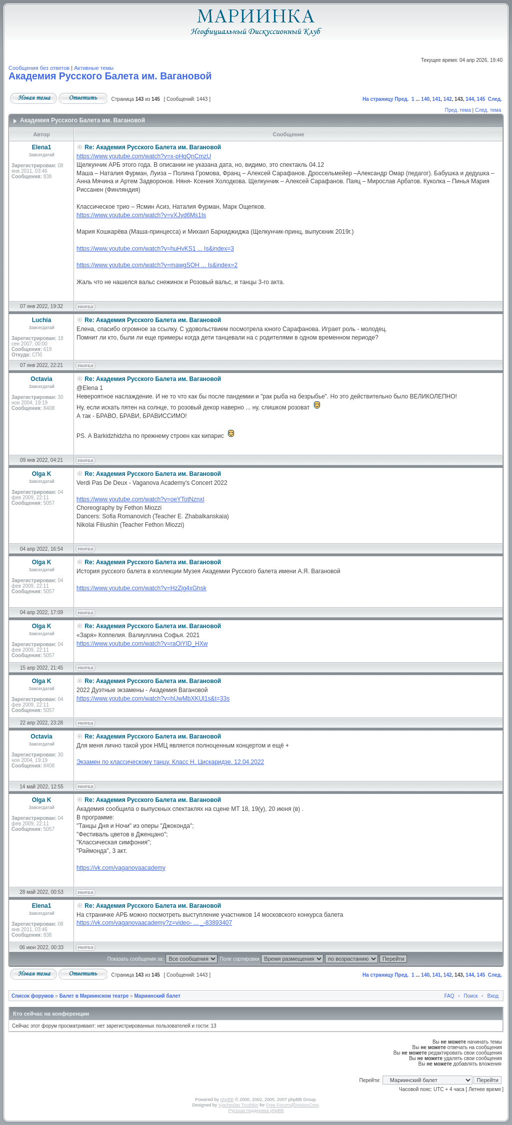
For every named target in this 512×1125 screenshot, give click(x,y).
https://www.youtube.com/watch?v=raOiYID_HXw (142, 643)
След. (495, 99)
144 (470, 99)
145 (481, 99)
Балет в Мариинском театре (94, 996)
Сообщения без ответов (39, 68)
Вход (492, 996)
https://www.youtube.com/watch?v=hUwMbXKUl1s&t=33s (153, 698)
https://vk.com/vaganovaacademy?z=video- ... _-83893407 (154, 922)
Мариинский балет (157, 996)
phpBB (227, 1099)
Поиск (471, 996)
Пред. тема (458, 110)
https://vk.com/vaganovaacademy (121, 867)
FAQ (449, 996)
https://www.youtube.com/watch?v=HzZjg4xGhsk (141, 588)
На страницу (378, 99)
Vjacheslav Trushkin (238, 1105)
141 (436, 99)
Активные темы (94, 68)
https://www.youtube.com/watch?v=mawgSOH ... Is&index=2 (157, 265)
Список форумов (33, 996)
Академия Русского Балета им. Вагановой (110, 75)
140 (425, 99)
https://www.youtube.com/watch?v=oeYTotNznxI (140, 499)
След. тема (488, 110)
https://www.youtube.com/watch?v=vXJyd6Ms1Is (141, 215)
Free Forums (279, 1105)
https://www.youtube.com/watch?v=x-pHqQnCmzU (143, 156)
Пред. (401, 99)
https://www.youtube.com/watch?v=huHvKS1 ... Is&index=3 (155, 248)
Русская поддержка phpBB (256, 1110)
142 (448, 99)
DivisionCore (305, 1105)
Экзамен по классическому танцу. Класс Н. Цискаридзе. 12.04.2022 (170, 761)
